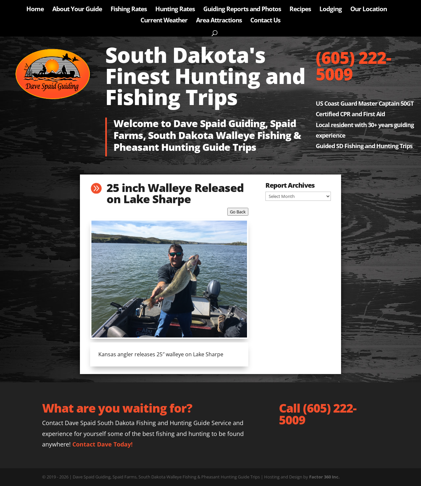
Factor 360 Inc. (324, 477)
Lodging (330, 10)
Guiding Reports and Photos (242, 10)
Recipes (300, 10)
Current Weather (163, 21)
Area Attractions (219, 21)
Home (35, 10)
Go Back (238, 212)
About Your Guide (77, 10)
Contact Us (265, 21)
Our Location (368, 10)
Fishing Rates (129, 10)
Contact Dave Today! (102, 444)
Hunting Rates (175, 10)
